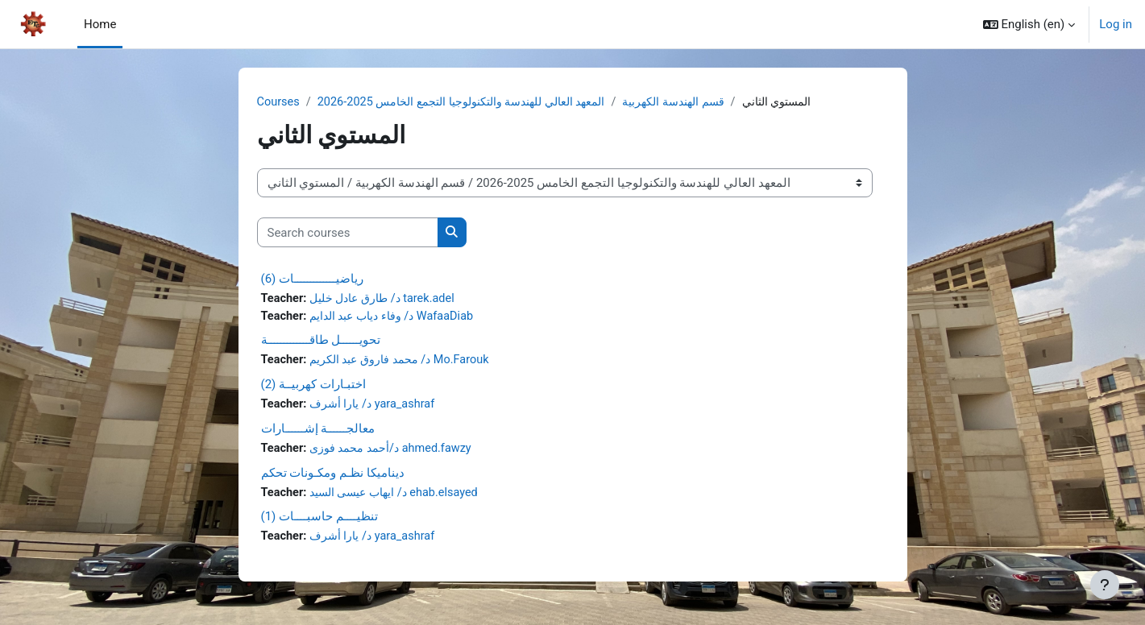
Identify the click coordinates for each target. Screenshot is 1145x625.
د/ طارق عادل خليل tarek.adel (388, 299)
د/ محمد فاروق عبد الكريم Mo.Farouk (406, 362)
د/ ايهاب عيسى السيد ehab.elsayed (401, 496)
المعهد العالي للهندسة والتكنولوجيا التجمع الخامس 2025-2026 (476, 102)
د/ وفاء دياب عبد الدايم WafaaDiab (399, 317)
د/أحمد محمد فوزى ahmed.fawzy (397, 452)
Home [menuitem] (100, 24)
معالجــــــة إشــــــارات (318, 431)
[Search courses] (347, 233)
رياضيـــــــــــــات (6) (312, 279)
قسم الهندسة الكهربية (706, 102)
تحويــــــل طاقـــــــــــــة (321, 342)
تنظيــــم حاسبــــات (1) (319, 521)
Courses (279, 102)
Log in (1115, 24)
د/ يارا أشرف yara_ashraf (376, 406)
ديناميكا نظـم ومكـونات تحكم (332, 476)
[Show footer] (1104, 584)
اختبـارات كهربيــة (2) (313, 386)
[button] (1029, 24)
